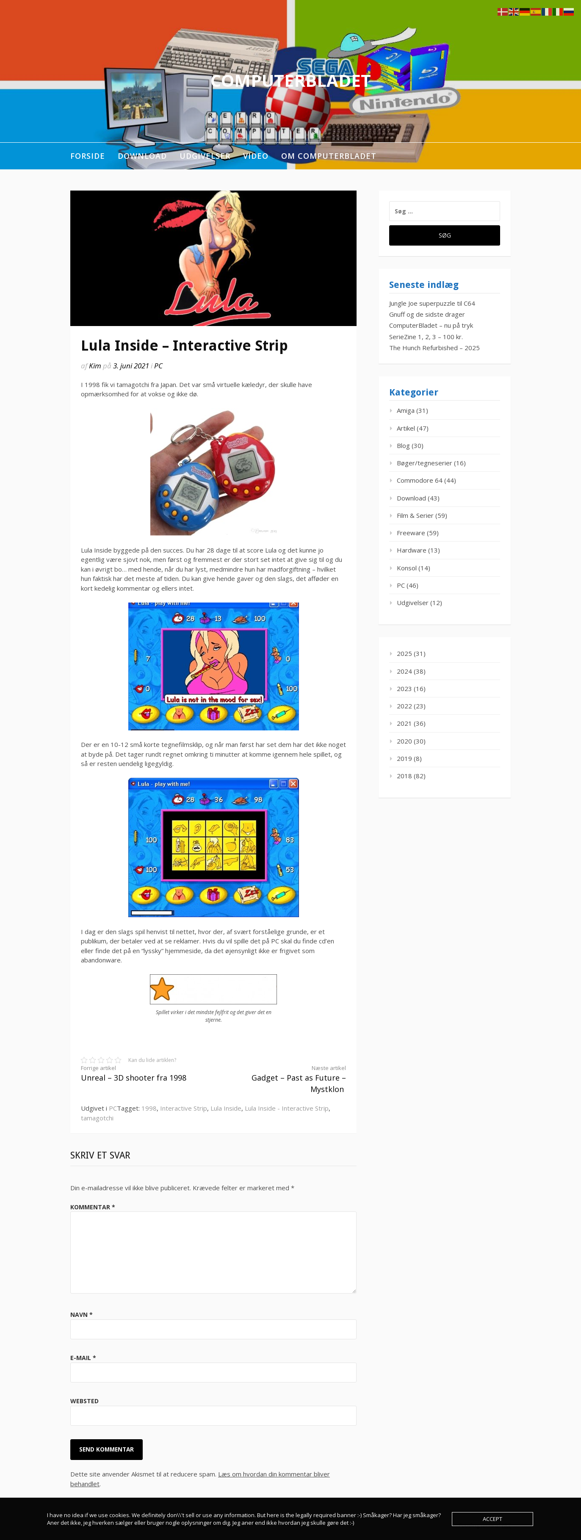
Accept (492, 1519)
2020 (404, 741)
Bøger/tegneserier (424, 463)
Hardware (411, 550)
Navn (81, 1315)
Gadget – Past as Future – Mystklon (286, 1079)
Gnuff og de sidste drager (427, 314)
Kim (95, 365)
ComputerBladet (290, 80)
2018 (404, 775)
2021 (404, 723)
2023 (404, 688)
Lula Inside (225, 1108)
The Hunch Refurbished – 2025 (434, 347)
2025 (404, 653)
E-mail (83, 1358)
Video (255, 156)
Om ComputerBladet (328, 156)
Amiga (406, 410)
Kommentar (92, 1207)
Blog (403, 445)
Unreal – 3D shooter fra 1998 (140, 1073)
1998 (149, 1108)
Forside (87, 156)
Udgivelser (205, 156)
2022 (404, 706)
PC (158, 365)
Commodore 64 (420, 480)
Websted (84, 1401)
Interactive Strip (183, 1108)
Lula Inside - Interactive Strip (287, 1108)
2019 (404, 758)
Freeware (411, 532)
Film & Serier (415, 515)
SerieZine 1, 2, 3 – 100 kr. (426, 336)
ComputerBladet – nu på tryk (431, 325)
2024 (404, 671)
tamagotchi (97, 1118)
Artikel (406, 428)
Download (142, 156)
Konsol (407, 568)
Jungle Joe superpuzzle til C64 (432, 303)
